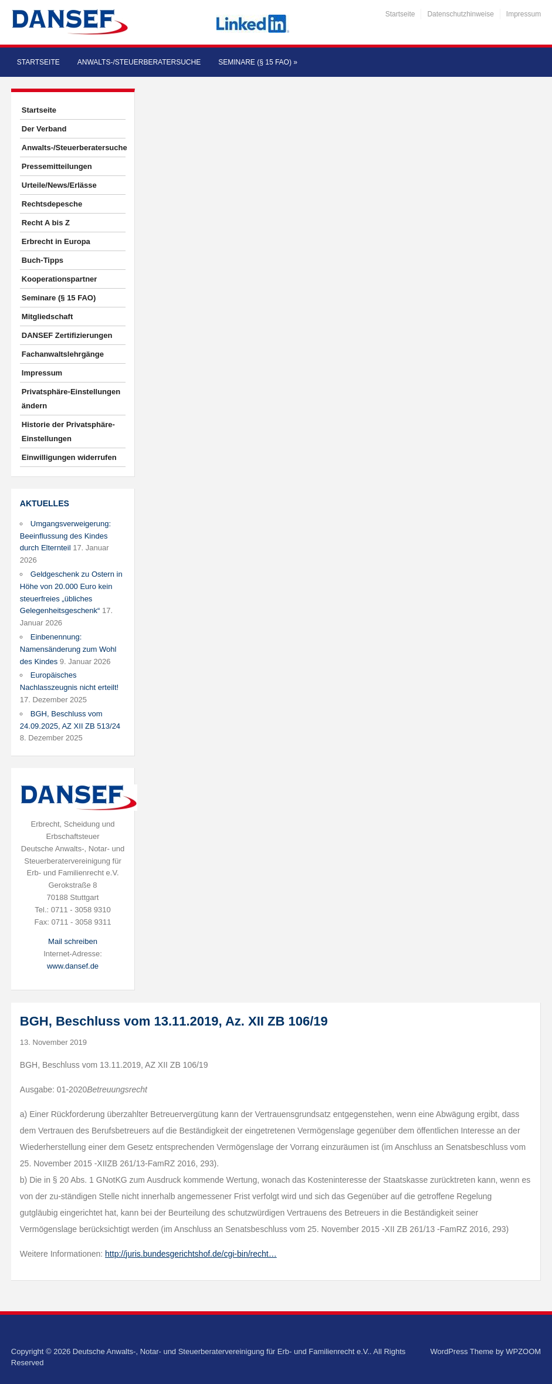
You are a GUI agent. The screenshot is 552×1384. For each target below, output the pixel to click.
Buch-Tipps (42, 260)
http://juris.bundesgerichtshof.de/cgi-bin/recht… (191, 1253)
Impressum (523, 14)
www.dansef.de (73, 966)
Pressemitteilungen (57, 166)
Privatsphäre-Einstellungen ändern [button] (71, 398)
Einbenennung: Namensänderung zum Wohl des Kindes (68, 649)
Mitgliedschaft (47, 316)
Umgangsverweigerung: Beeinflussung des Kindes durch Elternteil (65, 536)
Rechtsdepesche (52, 203)
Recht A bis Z (46, 222)
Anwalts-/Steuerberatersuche (139, 62)
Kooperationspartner (59, 279)
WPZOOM (523, 1351)
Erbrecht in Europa (56, 241)
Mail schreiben (72, 941)
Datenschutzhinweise (460, 14)
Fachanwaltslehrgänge (63, 354)
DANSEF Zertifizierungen (67, 335)
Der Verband (44, 128)
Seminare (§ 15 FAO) (257, 62)
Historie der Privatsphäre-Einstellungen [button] (68, 431)
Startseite (400, 14)
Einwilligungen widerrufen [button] (69, 457)
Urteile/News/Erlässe (59, 185)
